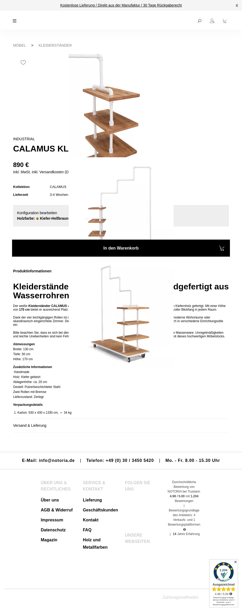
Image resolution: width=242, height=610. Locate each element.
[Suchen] (200, 20)
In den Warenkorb (164, 249)
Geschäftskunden (100, 510)
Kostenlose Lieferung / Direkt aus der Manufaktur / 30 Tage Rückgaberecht (121, 5)
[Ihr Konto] (212, 20)
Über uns (50, 500)
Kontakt (91, 520)
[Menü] (15, 20)
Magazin (49, 540)
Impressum (52, 520)
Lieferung (92, 500)
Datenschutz (53, 530)
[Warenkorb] (225, 20)
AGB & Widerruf (57, 510)
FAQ (87, 530)
